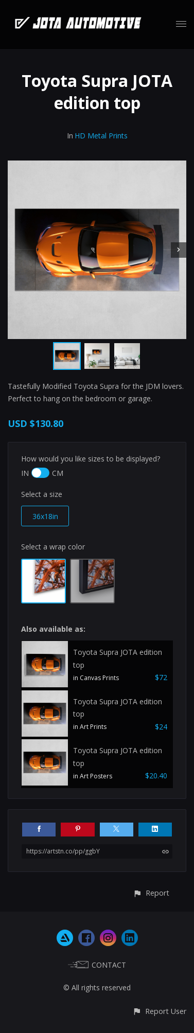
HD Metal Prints (101, 135)
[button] (151, 892)
